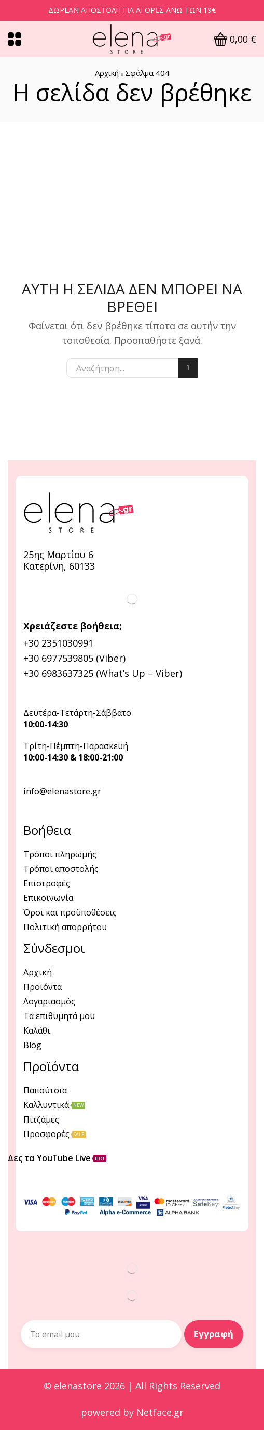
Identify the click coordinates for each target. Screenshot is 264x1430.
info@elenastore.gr (62, 791)
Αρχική (107, 73)
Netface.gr (160, 1413)
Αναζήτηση (188, 368)
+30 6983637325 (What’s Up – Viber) (102, 673)
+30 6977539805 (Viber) (74, 658)
